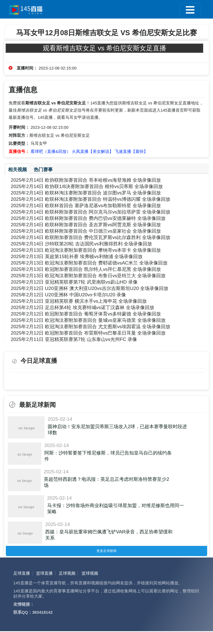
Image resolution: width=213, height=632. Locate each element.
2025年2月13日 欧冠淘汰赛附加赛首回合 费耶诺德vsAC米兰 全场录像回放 (89, 263)
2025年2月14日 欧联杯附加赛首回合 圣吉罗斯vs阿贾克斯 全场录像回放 (86, 224)
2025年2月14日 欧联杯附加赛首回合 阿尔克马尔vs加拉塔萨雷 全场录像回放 (90, 212)
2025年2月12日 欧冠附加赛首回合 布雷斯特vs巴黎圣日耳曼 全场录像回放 (88, 333)
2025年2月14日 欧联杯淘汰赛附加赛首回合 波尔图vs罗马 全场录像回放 (86, 193)
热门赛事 (43, 169)
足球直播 (21, 574)
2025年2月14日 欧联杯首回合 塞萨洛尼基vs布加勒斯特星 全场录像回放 (86, 205)
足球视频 (67, 574)
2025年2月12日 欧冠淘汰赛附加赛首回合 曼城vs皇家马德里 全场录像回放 (88, 320)
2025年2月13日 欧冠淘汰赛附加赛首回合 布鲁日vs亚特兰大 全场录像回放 (88, 275)
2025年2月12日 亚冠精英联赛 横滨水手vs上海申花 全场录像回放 (79, 301)
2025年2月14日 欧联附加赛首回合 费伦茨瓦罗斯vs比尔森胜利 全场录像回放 (90, 237)
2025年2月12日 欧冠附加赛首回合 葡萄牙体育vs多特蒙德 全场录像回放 (86, 314)
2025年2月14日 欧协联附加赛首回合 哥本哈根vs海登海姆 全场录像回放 (86, 180)
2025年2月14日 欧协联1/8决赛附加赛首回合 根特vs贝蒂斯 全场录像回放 (87, 186)
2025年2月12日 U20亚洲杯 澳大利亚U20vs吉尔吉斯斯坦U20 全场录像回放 (90, 288)
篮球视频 (90, 574)
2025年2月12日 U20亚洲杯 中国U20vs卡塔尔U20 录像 (68, 294)
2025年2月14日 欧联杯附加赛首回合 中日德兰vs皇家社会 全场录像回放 (86, 231)
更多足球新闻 (106, 551)
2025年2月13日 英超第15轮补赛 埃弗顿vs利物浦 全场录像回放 (77, 256)
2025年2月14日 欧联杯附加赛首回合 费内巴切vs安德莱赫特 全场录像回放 (88, 218)
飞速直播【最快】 (131, 151)
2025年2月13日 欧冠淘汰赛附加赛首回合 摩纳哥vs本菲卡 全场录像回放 (86, 250)
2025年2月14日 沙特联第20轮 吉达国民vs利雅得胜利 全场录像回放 (81, 243)
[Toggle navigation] (190, 10)
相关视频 (17, 169)
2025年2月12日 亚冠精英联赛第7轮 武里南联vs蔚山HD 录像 (74, 282)
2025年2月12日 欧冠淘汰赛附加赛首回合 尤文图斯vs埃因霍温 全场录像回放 (90, 326)
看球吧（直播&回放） (51, 151)
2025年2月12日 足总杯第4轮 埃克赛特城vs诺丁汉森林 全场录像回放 (82, 307)
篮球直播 (44, 574)
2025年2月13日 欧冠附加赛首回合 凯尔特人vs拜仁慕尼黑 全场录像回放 (86, 269)
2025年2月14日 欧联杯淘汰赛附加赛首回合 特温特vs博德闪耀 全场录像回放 (90, 199)
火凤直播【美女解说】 (92, 151)
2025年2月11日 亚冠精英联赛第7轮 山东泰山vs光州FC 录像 (74, 339)
